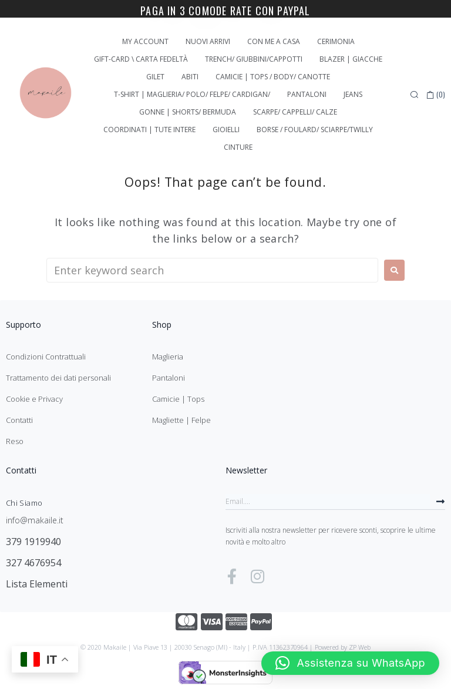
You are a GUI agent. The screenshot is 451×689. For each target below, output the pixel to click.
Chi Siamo (24, 503)
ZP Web (360, 647)
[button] (350, 663)
